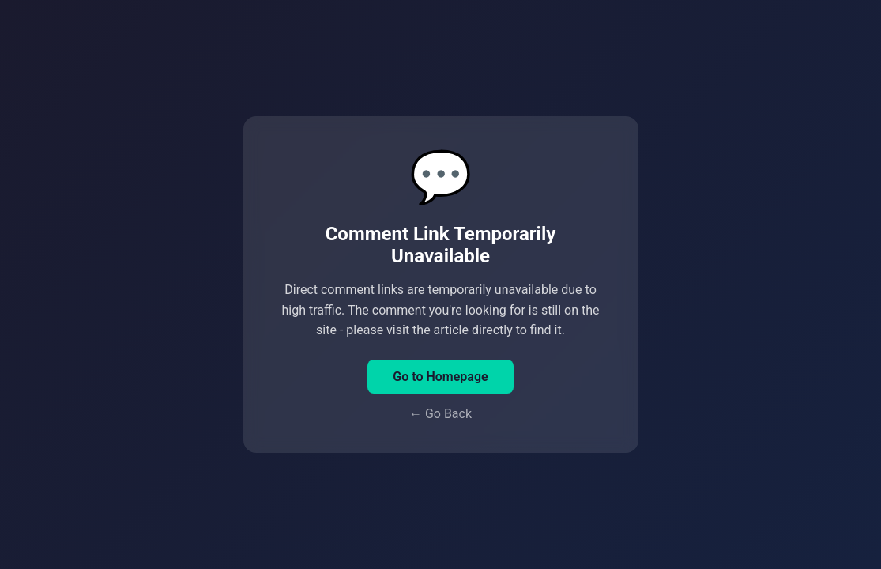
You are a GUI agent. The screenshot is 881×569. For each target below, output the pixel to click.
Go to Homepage (440, 376)
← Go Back (440, 413)
